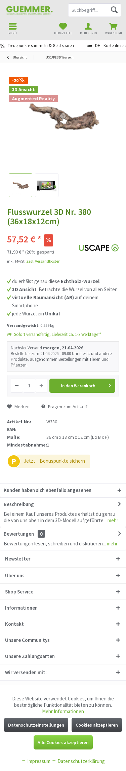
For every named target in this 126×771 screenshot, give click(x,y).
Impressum (35, 761)
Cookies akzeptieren (97, 725)
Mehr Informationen (63, 711)
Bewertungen (19, 534)
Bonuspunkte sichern (62, 461)
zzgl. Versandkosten (43, 261)
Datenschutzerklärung (78, 761)
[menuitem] (113, 28)
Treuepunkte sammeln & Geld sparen (41, 45)
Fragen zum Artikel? (64, 406)
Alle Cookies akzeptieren (63, 742)
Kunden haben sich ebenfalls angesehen (47, 490)
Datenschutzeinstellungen (36, 725)
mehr (112, 520)
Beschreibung (19, 504)
